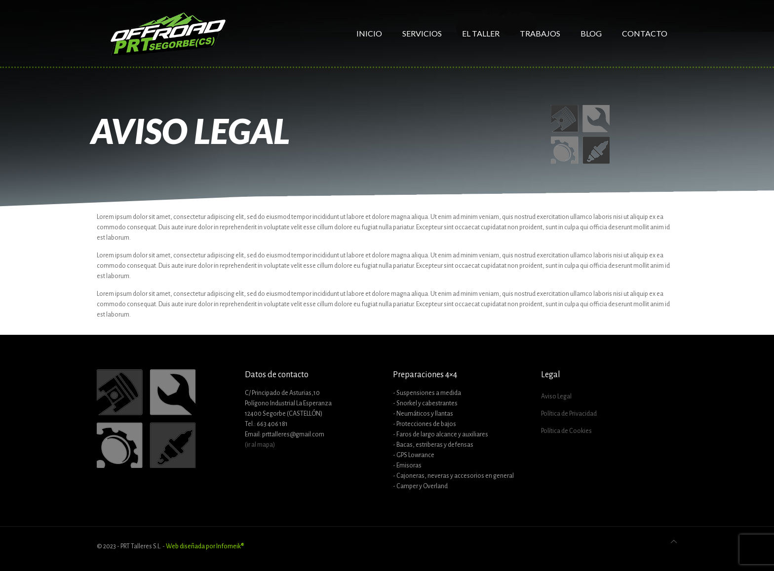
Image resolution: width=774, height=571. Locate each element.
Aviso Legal (556, 396)
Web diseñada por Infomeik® (205, 546)
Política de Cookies (566, 431)
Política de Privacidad (569, 413)
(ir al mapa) (260, 444)
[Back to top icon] (673, 542)
